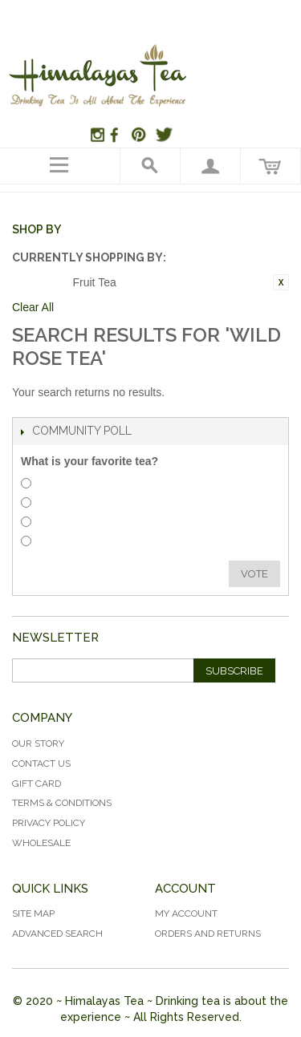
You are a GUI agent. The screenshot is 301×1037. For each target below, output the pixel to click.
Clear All (33, 307)
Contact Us (41, 763)
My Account (186, 913)
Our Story (38, 743)
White (55, 524)
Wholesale (41, 843)
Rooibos (60, 505)
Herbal (56, 485)
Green (55, 543)
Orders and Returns (208, 933)
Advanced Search (57, 933)
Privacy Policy (48, 822)
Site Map (33, 913)
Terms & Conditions (62, 802)
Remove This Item (281, 282)
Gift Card (36, 783)
